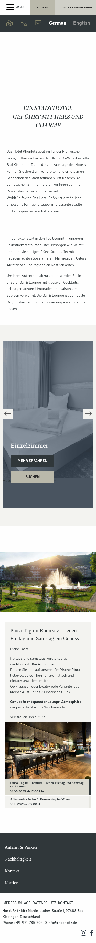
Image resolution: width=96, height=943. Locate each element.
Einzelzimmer (29, 445)
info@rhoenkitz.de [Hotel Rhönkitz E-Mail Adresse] (62, 923)
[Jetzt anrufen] (24, 23)
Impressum (12, 903)
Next (88, 414)
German (57, 23)
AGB (27, 903)
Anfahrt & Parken (21, 847)
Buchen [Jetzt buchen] (42, 7)
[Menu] (15, 7)
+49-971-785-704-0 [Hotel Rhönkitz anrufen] (30, 923)
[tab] (48, 787)
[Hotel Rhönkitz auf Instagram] (83, 933)
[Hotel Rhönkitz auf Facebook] (91, 933)
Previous (8, 414)
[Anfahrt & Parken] (9, 23)
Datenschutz (44, 903)
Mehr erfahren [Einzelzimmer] (32, 461)
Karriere (12, 882)
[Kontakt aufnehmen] (38, 23)
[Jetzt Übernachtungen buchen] (42, 7)
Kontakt (12, 870)
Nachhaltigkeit (18, 859)
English (81, 23)
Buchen (32, 477)
